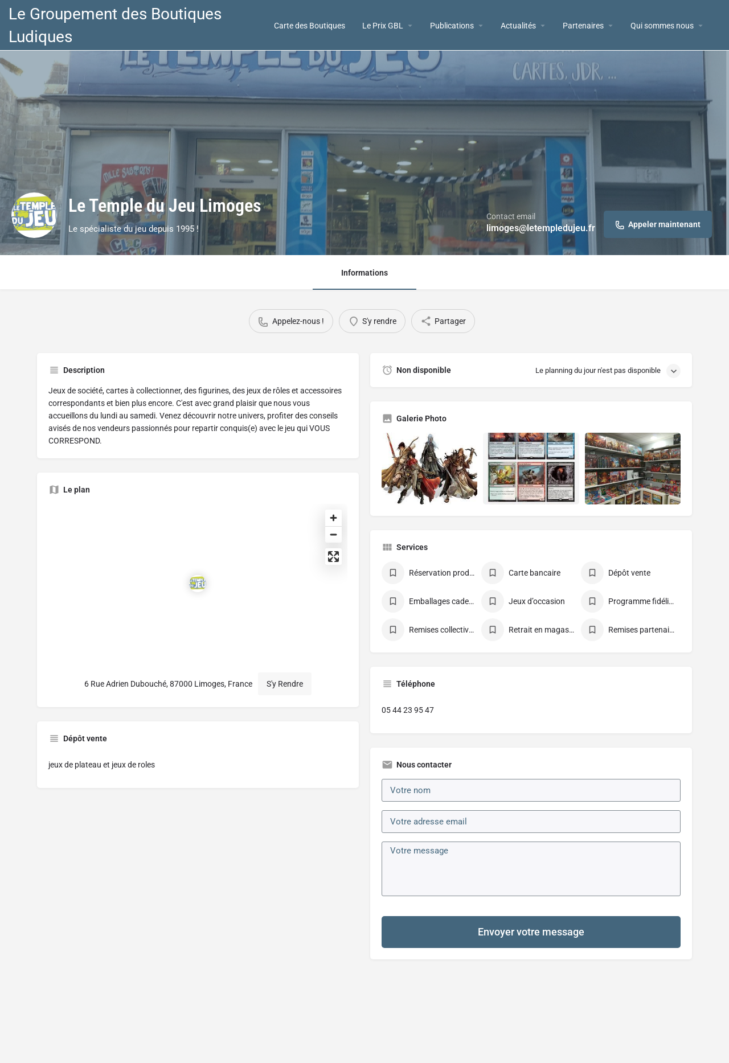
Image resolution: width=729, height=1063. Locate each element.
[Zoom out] (334, 534)
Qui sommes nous (662, 25)
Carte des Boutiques (309, 25)
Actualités (518, 25)
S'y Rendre (285, 683)
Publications (452, 25)
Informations (364, 272)
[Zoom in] (334, 518)
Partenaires (583, 25)
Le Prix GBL (382, 25)
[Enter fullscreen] (334, 556)
